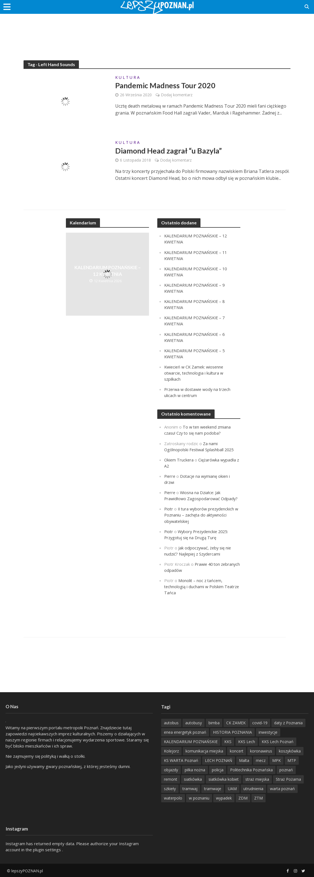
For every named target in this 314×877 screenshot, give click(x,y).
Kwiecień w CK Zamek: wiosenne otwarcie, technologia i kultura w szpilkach (195, 373)
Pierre (170, 476)
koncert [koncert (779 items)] (236, 750)
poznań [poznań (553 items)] (286, 769)
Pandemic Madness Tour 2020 (167, 85)
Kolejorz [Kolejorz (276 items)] (171, 750)
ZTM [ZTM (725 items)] (258, 797)
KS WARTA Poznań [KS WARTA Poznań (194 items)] (181, 759)
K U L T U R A (127, 78)
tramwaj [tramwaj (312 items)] (189, 788)
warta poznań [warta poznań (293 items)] (282, 788)
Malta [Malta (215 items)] (244, 759)
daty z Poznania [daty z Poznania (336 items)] (288, 722)
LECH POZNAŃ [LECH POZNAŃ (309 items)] (218, 759)
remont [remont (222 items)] (170, 778)
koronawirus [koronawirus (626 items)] (261, 750)
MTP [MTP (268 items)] (291, 759)
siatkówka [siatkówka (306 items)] (193, 778)
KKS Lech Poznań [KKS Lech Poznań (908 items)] (278, 741)
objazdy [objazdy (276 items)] (171, 769)
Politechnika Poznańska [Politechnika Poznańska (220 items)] (251, 769)
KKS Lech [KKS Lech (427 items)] (246, 741)
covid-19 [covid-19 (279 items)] (259, 722)
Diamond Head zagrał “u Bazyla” (171, 151)
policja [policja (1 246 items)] (217, 769)
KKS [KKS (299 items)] (227, 741)
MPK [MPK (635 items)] (276, 759)
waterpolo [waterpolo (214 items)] (173, 797)
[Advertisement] (157, 31)
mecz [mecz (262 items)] (261, 759)
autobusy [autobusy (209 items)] (193, 722)
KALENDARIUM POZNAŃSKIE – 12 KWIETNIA (107, 271)
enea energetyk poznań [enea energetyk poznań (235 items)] (185, 731)
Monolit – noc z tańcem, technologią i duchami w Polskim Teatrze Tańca (194, 586)
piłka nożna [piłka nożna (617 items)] (195, 769)
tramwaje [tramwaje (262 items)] (212, 788)
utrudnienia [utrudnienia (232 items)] (253, 788)
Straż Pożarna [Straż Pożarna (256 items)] (288, 778)
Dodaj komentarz (176, 95)
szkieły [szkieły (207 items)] (170, 788)
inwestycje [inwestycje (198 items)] (268, 731)
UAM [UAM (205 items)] (232, 788)
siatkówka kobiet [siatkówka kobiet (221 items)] (224, 778)
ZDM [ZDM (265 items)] (243, 797)
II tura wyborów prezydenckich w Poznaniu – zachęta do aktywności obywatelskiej (200, 514)
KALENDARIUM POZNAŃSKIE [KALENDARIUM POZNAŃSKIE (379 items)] (191, 741)
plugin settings (47, 849)
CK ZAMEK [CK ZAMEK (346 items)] (236, 722)
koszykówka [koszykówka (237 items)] (290, 750)
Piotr (169, 508)
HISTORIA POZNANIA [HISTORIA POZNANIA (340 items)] (232, 731)
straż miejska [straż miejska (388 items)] (257, 778)
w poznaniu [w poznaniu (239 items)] (199, 797)
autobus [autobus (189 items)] (171, 722)
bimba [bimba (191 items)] (214, 722)
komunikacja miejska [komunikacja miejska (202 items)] (204, 750)
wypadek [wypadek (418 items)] (224, 797)
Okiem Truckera (179, 459)
